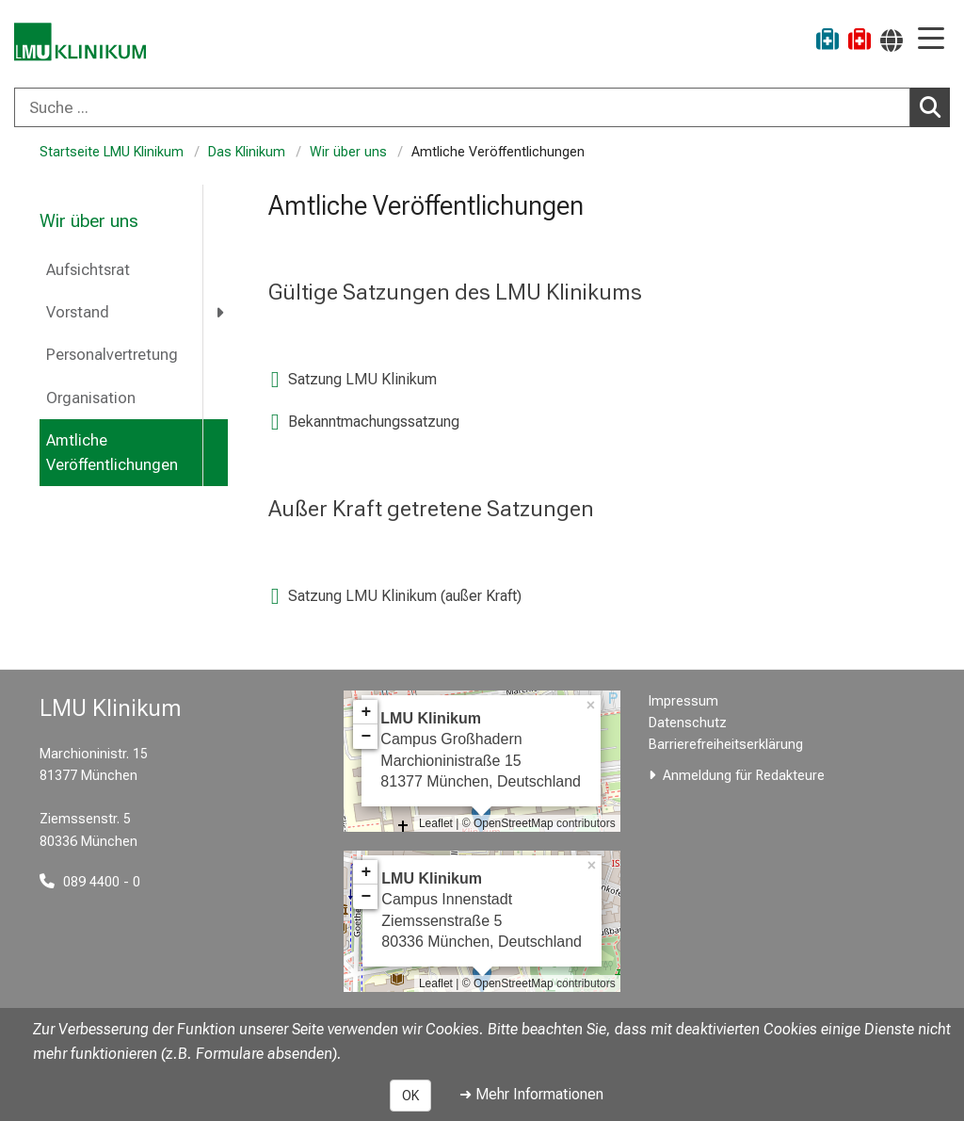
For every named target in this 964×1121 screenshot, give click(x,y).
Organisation (91, 398)
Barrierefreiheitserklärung (726, 745)
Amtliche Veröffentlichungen (112, 453)
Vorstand (77, 312)
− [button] (366, 736)
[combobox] (482, 107)
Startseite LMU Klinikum (112, 152)
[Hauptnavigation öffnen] (931, 40)
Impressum (683, 701)
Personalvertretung (112, 355)
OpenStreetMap (514, 823)
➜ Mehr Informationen (531, 1094)
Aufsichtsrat (88, 270)
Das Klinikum (246, 152)
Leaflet (436, 823)
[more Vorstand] (221, 312)
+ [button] (366, 712)
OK (410, 1095)
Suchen (935, 106)
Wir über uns (348, 152)
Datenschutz (688, 723)
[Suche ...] (462, 107)
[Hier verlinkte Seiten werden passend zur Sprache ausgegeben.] (891, 40)
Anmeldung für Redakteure (744, 776)
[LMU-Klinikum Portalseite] (80, 42)
